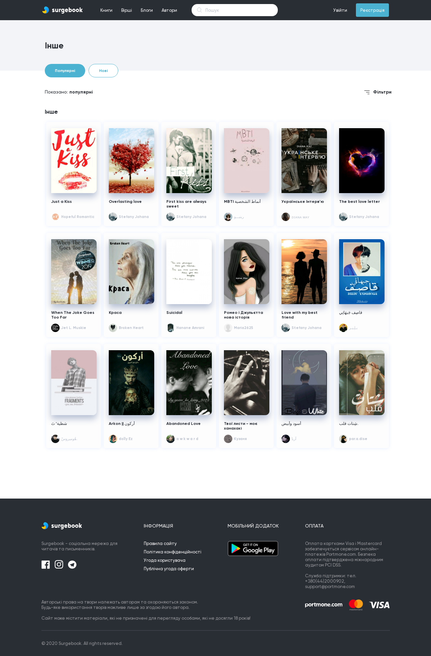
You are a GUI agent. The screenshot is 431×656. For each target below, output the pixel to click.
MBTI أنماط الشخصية (242, 201)
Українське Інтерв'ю (302, 201)
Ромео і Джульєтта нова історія (243, 315)
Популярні (65, 70)
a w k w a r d (187, 439)
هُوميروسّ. (69, 439)
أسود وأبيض (291, 423)
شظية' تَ (59, 423)
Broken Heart (131, 328)
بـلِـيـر (353, 328)
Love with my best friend (299, 315)
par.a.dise (358, 439)
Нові (103, 70)
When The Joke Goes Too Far (72, 315)
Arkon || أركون (122, 423)
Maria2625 (243, 328)
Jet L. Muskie (73, 328)
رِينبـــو (239, 217)
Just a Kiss (61, 201)
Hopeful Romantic (77, 217)
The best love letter (359, 201)
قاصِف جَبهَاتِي (350, 312)
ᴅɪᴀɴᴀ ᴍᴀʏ (300, 217)
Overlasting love (125, 201)
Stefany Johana (134, 217)
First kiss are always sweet (186, 204)
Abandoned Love (183, 423)
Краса (115, 312)
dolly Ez (126, 439)
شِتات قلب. (348, 423)
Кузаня (240, 439)
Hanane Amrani (190, 328)
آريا (294, 439)
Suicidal (174, 312)
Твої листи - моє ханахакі (240, 426)
